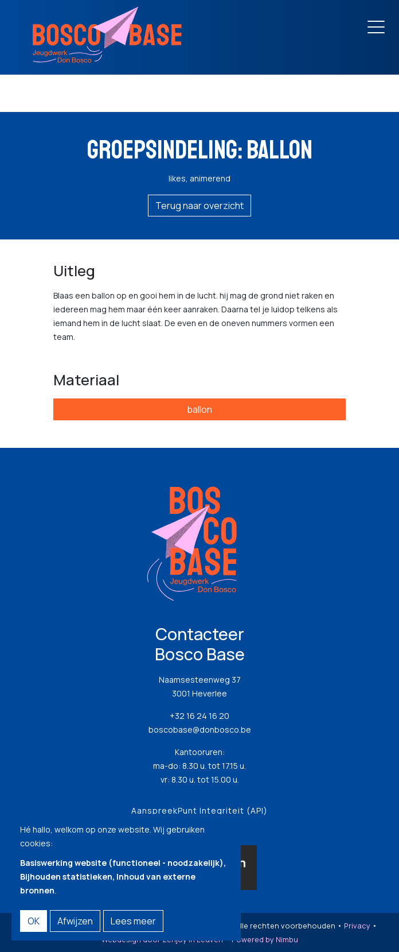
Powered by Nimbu (265, 939)
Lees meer (133, 921)
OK (34, 921)
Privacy (357, 925)
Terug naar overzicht (199, 205)
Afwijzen (75, 921)
